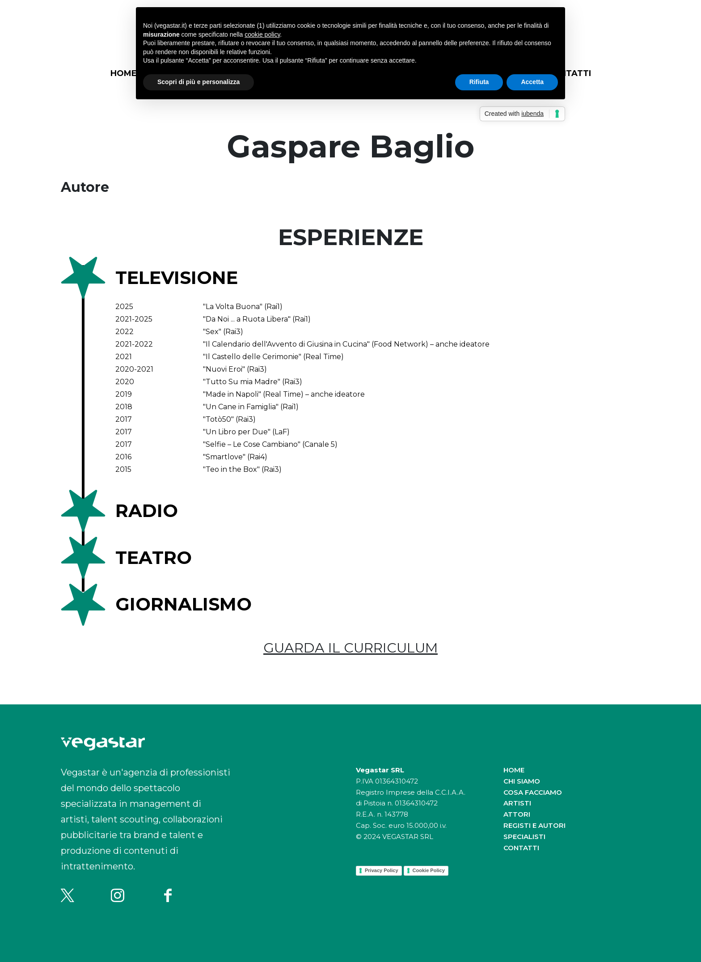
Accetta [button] (532, 81)
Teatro (153, 557)
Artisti (517, 803)
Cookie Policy (429, 870)
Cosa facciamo (532, 792)
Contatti (521, 847)
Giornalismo (183, 604)
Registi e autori (534, 825)
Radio (146, 510)
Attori (516, 814)
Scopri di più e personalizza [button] (198, 81)
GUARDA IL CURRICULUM (350, 648)
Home (123, 73)
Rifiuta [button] (479, 81)
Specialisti (524, 836)
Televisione (176, 277)
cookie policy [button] (262, 34)
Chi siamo (521, 781)
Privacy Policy (381, 870)
